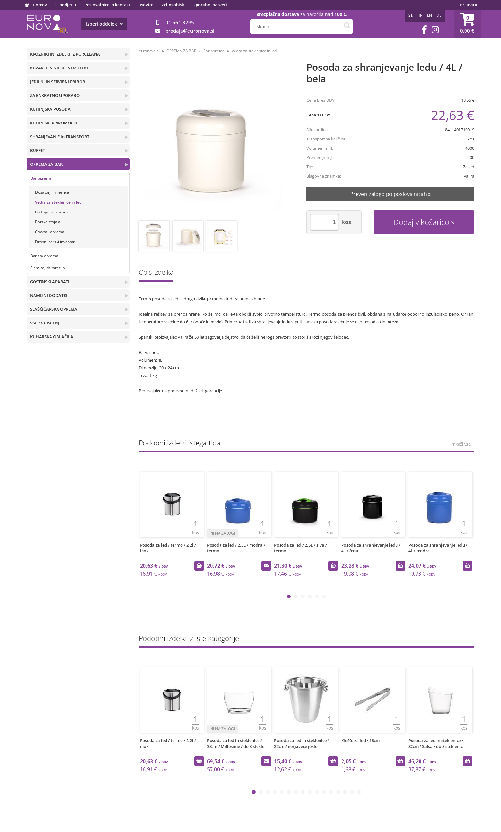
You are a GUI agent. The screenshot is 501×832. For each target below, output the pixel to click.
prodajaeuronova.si (190, 31)
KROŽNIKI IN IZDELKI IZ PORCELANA (65, 54)
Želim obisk (173, 5)
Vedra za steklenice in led (58, 202)
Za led (468, 167)
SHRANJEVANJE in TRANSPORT (59, 137)
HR (419, 15)
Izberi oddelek (104, 24)
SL (410, 15)
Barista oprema (44, 256)
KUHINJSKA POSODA (50, 109)
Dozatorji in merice (52, 192)
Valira (469, 176)
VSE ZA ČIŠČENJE (46, 323)
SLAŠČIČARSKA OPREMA (53, 309)
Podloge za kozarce (52, 212)
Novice (146, 5)
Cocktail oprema (49, 232)
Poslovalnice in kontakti (108, 5)
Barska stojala (47, 222)
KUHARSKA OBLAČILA (51, 337)
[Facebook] (424, 29)
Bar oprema (41, 178)
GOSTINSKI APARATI (49, 281)
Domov (40, 5)
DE (439, 15)
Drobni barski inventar (55, 241)
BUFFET (37, 150)
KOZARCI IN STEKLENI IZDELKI (59, 68)
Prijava (468, 5)
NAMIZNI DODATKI (48, 295)
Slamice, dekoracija (47, 267)
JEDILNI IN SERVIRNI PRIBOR (57, 81)
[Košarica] (467, 24)
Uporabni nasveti (209, 5)
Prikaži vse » (462, 444)
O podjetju (65, 5)
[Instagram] (435, 29)
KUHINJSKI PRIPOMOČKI (53, 123)
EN (429, 15)
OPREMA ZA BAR (46, 164)
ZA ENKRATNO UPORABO (55, 95)
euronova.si (149, 50)
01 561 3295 (180, 22)
